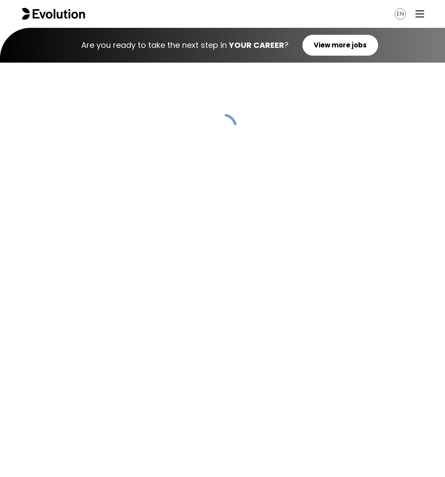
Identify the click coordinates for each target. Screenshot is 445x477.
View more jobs (340, 45)
